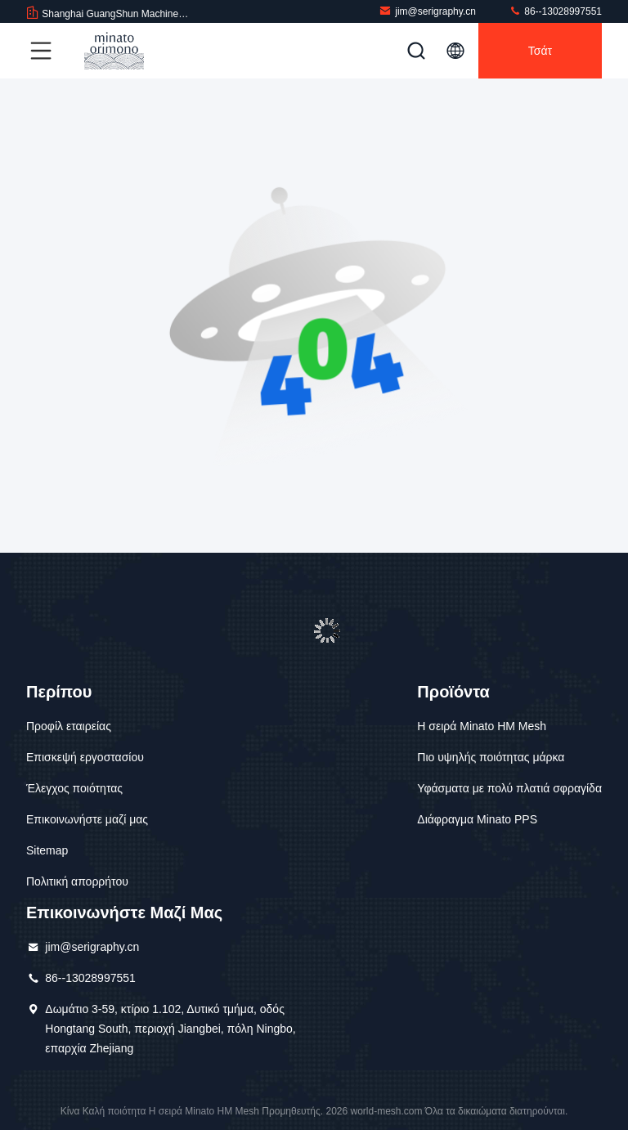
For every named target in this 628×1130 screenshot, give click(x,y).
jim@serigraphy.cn (427, 11)
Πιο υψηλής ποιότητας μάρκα (490, 757)
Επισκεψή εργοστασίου (85, 757)
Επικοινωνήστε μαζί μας (87, 819)
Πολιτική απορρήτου (77, 881)
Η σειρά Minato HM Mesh (481, 726)
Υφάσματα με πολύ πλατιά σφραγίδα (509, 788)
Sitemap (47, 850)
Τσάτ (540, 50)
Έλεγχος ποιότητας (74, 788)
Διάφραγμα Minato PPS (477, 819)
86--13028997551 (555, 11)
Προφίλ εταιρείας (68, 726)
